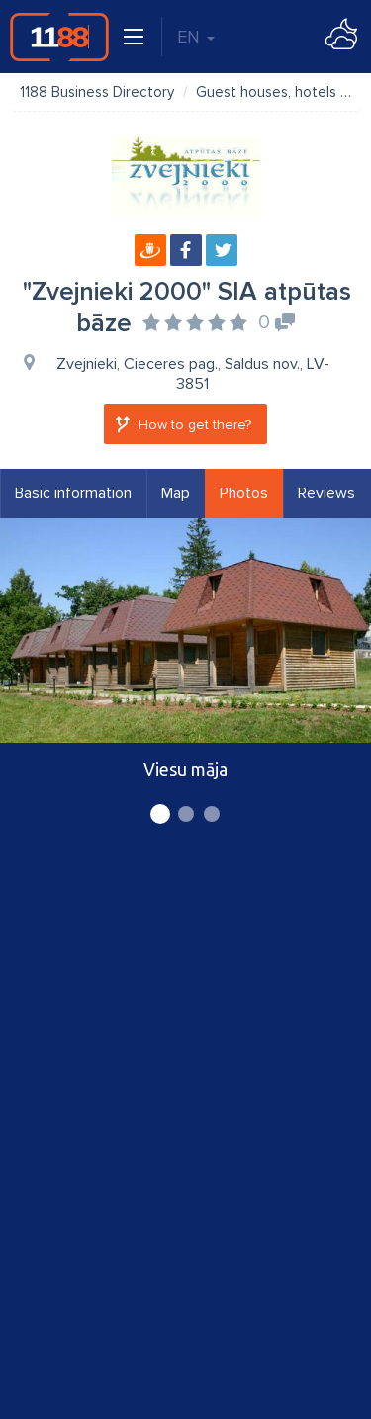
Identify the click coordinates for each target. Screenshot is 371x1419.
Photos (244, 493)
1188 (59, 36)
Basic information (73, 493)
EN (196, 36)
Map (175, 493)
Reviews (326, 493)
